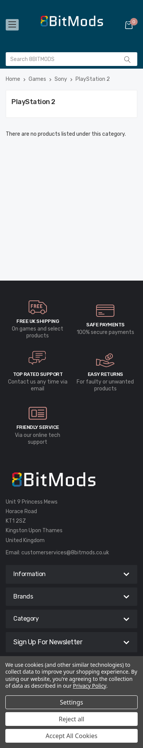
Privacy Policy (89, 685)
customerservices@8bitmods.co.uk (65, 552)
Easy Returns (105, 374)
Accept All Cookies (72, 736)
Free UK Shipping (37, 321)
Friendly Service (37, 427)
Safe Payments (105, 324)
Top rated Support (38, 374)
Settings (71, 702)
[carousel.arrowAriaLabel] (38, 307)
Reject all (71, 719)
